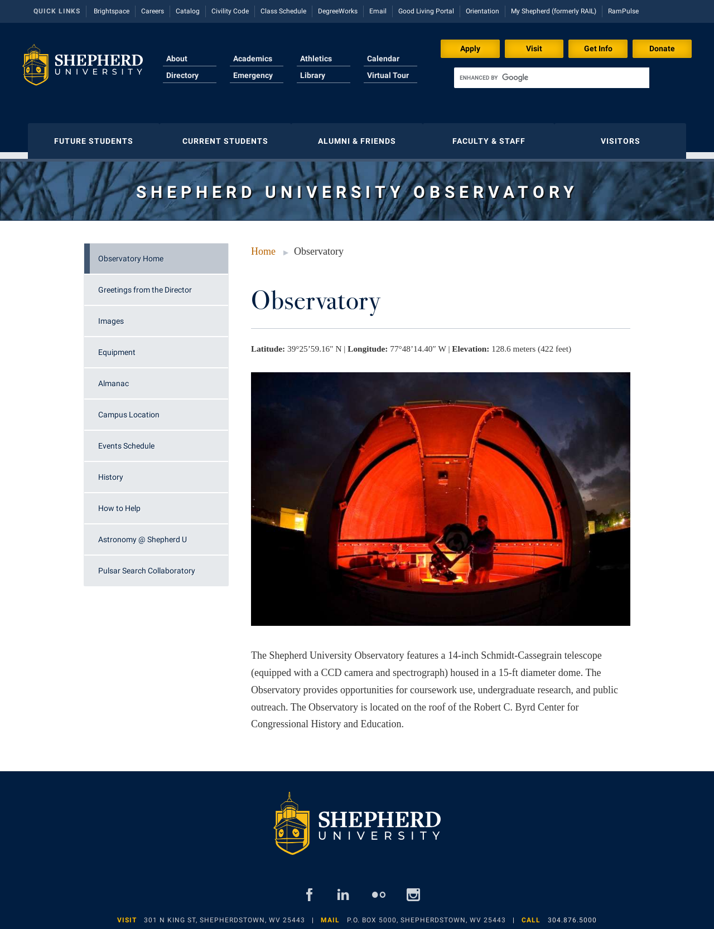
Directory (182, 75)
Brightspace (111, 11)
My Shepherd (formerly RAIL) (553, 11)
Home (263, 245)
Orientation (482, 11)
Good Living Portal (426, 11)
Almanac (113, 377)
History (110, 471)
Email (378, 11)
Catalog (188, 11)
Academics (252, 58)
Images (111, 315)
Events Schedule (126, 440)
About (176, 58)
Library (312, 75)
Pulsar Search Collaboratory (146, 565)
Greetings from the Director (145, 284)
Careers (152, 11)
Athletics (316, 58)
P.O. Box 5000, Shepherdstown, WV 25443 (426, 914)
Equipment (117, 346)
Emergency (253, 75)
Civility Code (230, 11)
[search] (551, 77)
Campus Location (129, 409)
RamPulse (623, 11)
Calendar (383, 58)
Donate (662, 48)
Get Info (598, 48)
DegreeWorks (338, 11)
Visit (534, 48)
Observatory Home (130, 253)
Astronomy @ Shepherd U (142, 533)
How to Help (119, 502)
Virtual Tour (388, 75)
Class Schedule (283, 11)
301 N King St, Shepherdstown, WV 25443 (224, 914)
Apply (470, 48)
